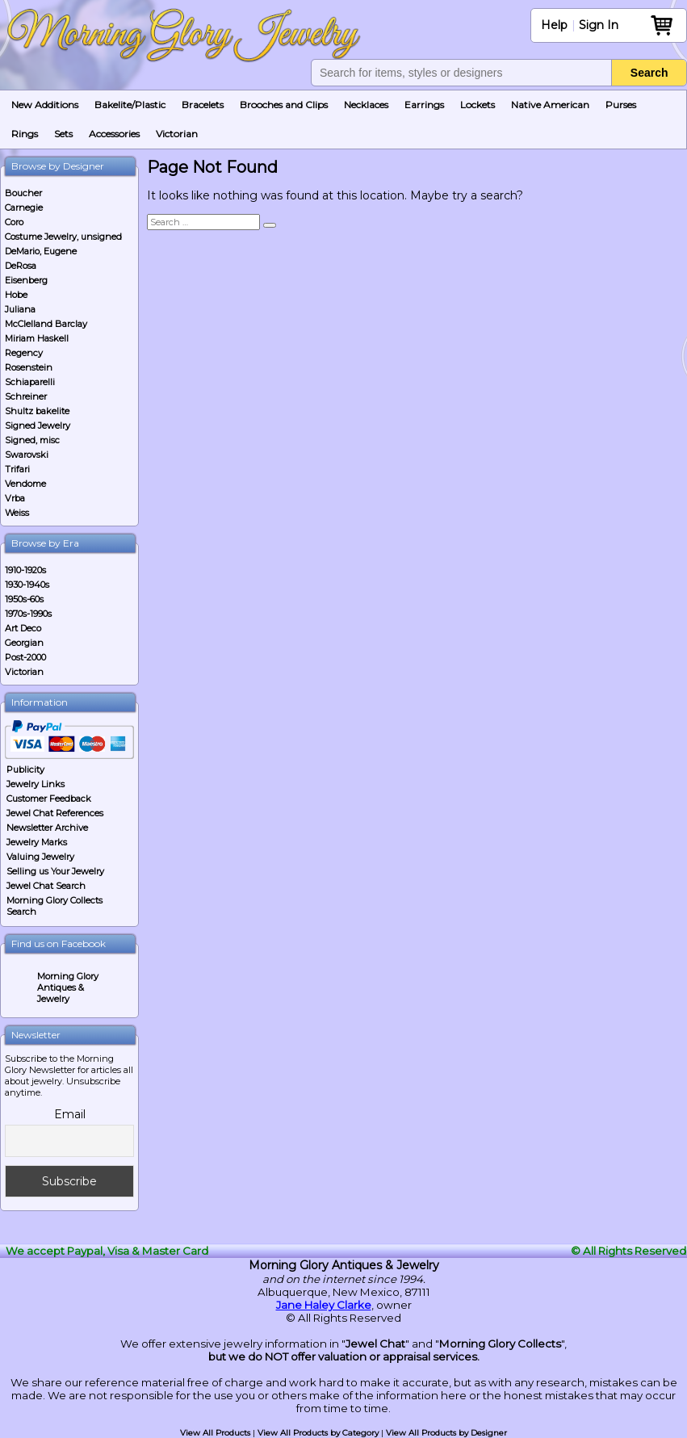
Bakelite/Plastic (129, 105)
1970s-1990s (28, 613)
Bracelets (203, 105)
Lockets (477, 105)
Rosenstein (28, 367)
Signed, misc (32, 440)
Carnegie (24, 207)
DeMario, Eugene (41, 251)
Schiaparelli (30, 382)
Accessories (114, 134)
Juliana (20, 309)
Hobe (16, 294)
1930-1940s (27, 584)
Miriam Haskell (37, 338)
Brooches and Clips (284, 105)
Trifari (17, 469)
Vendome (25, 483)
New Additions (44, 105)
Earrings (424, 105)
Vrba (15, 498)
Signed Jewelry (37, 425)
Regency (24, 352)
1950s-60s (24, 599)
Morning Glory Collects (500, 1343)
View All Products (215, 1433)
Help (554, 25)
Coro (14, 222)
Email (70, 1114)
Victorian (177, 134)
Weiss (17, 512)
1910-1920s (25, 570)
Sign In (598, 25)
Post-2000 (25, 657)
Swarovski (26, 454)
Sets (63, 134)
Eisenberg (26, 280)
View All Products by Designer (446, 1433)
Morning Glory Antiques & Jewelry (67, 987)
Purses (620, 105)
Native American (550, 105)
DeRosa (20, 265)
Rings (24, 134)
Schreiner (26, 396)
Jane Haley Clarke (323, 1304)
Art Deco (23, 628)
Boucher (23, 193)
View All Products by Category (318, 1433)
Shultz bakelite (37, 411)
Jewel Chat (375, 1343)
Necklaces (366, 105)
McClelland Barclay (46, 323)
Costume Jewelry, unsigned (63, 236)
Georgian (24, 642)
